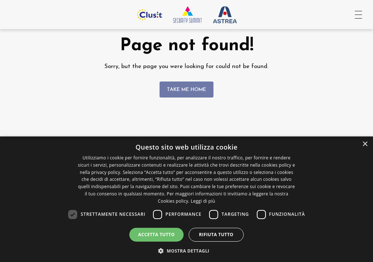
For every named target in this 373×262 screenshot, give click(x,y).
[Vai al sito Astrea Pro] (225, 14)
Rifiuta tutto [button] (216, 234)
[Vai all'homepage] (187, 14)
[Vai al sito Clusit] (149, 14)
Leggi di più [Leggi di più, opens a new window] (203, 201)
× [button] (365, 144)
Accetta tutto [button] (156, 234)
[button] (186, 250)
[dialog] (186, 199)
